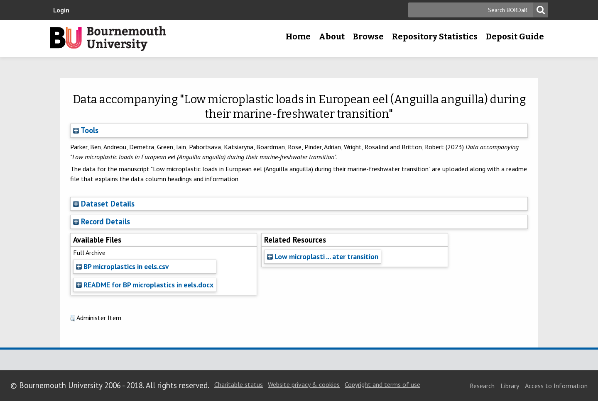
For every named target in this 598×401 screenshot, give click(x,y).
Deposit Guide (515, 36)
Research (482, 386)
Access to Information (556, 386)
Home (298, 36)
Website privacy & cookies (304, 384)
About (332, 36)
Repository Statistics (435, 36)
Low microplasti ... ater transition (322, 256)
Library (509, 386)
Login (61, 10)
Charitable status (238, 384)
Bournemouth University (108, 38)
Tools (85, 130)
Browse (368, 36)
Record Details (105, 221)
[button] (72, 318)
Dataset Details (108, 204)
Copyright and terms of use (382, 384)
